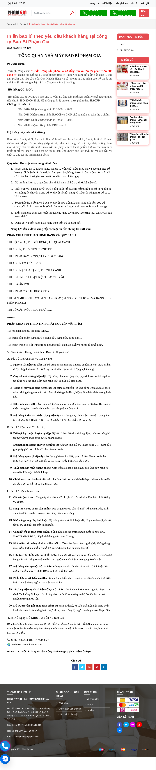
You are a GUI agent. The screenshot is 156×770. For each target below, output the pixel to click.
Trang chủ (94, 3)
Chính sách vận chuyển (69, 709)
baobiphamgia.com (32, 644)
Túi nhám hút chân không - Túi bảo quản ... (139, 137)
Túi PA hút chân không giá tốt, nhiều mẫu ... (138, 86)
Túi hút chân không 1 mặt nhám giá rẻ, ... (139, 103)
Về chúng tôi (93, 699)
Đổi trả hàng (64, 703)
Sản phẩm (121, 3)
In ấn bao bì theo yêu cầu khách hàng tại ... (138, 69)
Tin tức (134, 3)
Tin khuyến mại (127, 50)
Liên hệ (90, 710)
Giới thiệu (107, 3)
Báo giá (145, 3)
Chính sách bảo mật (68, 714)
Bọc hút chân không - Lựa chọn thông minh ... (138, 120)
